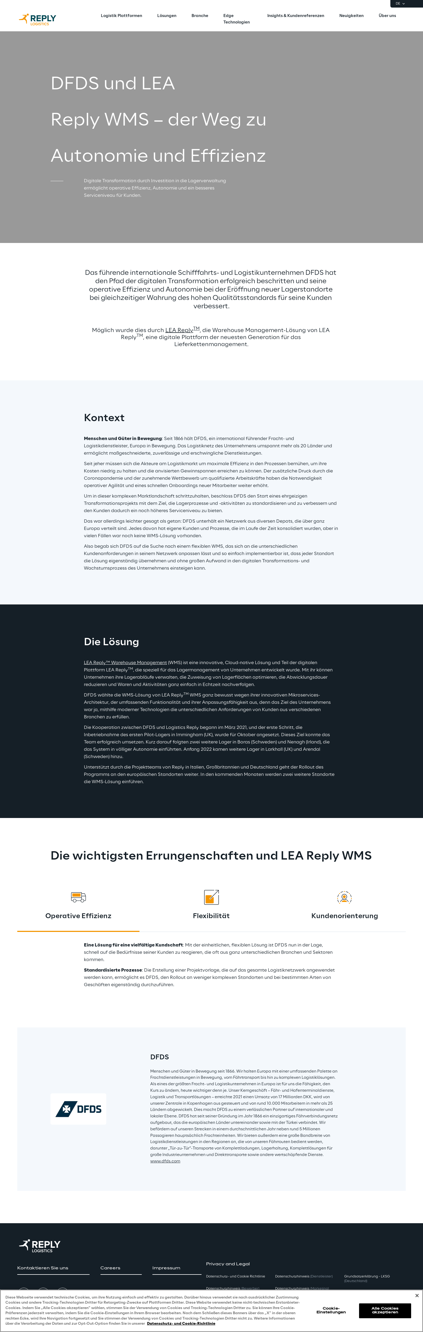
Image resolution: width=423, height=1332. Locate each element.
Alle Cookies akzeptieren (384, 1310)
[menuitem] (121, 16)
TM (196, 328)
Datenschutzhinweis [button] (232, 1288)
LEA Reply (179, 330)
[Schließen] (417, 1295)
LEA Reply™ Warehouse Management (125, 662)
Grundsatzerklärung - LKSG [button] (367, 1279)
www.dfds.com (165, 1161)
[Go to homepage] (43, 19)
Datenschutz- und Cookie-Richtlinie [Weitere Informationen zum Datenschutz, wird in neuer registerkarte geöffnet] (181, 1324)
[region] (211, 1311)
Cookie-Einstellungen (331, 1310)
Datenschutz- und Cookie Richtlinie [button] (235, 1276)
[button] (53, 1268)
